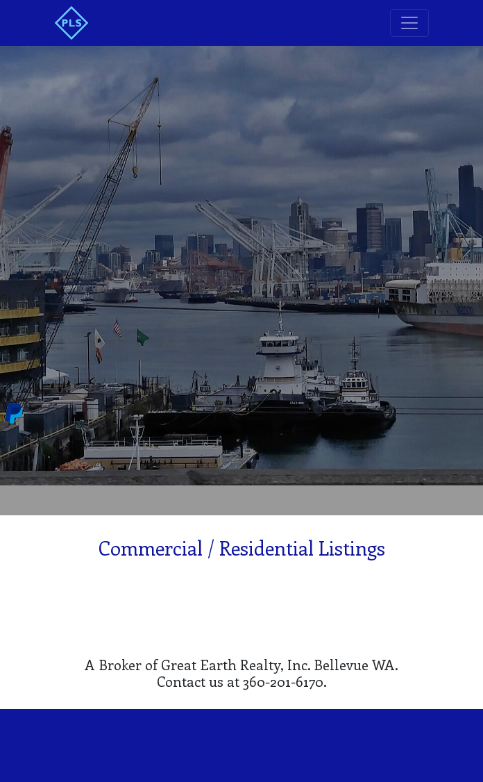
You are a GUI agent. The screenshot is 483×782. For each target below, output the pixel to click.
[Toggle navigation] (409, 23)
